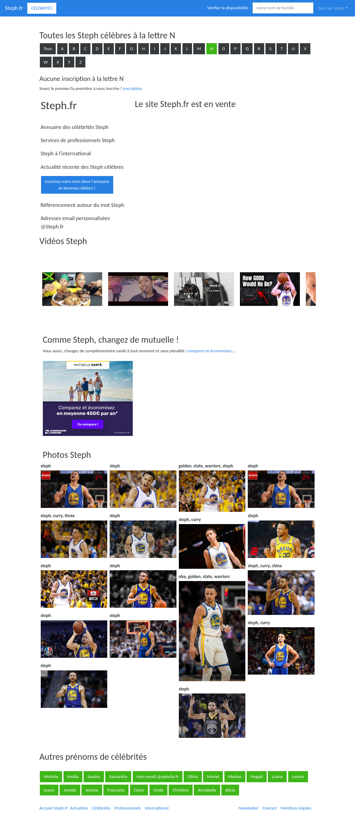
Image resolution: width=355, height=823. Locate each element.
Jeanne (91, 790)
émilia (72, 776)
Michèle (51, 776)
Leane (49, 790)
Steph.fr (14, 7)
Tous (48, 48)
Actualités (79, 808)
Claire (139, 790)
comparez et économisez (209, 350)
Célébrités (41, 8)
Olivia (193, 776)
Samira (93, 776)
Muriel (213, 776)
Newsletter (248, 808)
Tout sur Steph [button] (331, 8)
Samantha (118, 776)
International (157, 808)
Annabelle (207, 790)
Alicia (230, 790)
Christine (181, 790)
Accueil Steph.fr (54, 808)
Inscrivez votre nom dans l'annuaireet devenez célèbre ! (77, 185)
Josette (70, 790)
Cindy (158, 790)
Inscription (132, 88)
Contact (269, 808)
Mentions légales (296, 808)
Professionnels (127, 808)
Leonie (298, 776)
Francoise (116, 790)
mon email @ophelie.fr (158, 776)
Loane (277, 776)
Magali (256, 776)
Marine (234, 776)
